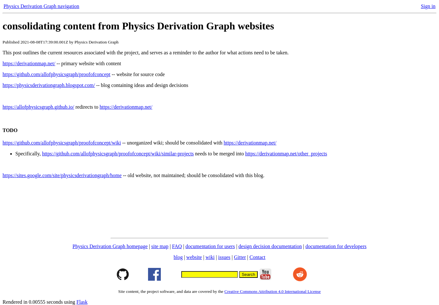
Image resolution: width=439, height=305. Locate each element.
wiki (210, 257)
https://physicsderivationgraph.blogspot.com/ (49, 85)
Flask (82, 302)
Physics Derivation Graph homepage (110, 246)
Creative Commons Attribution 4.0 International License (272, 291)
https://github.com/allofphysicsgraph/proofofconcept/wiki (62, 142)
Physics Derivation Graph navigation (41, 6)
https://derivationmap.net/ (29, 63)
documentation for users (210, 246)
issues (224, 257)
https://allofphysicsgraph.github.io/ (38, 107)
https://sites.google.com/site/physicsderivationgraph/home (62, 175)
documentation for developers (335, 246)
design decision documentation (270, 246)
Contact (257, 257)
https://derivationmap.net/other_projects (286, 153)
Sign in (428, 6)
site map (160, 246)
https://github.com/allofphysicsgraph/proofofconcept (56, 74)
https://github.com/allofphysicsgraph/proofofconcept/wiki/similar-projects (118, 153)
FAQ (177, 246)
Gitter (240, 257)
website (194, 257)
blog (178, 257)
